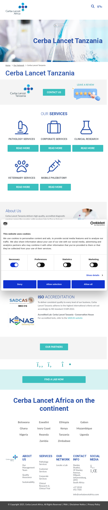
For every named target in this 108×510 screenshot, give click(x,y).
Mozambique (84, 428)
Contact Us (54, 92)
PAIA (65, 504)
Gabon (84, 422)
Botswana (24, 422)
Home (7, 65)
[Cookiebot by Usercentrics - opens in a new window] (92, 224)
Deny (19, 284)
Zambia (44, 441)
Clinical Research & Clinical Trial (44, 486)
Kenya (64, 428)
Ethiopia (64, 422)
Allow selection (54, 284)
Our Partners (54, 346)
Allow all (88, 284)
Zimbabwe (64, 441)
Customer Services (43, 470)
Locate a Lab (62, 465)
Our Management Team (28, 467)
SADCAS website (75, 318)
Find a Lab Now (54, 379)
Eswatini (44, 422)
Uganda (84, 434)
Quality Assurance (27, 476)
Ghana (24, 428)
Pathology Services (43, 463)
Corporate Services (43, 477)
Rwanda (44, 434)
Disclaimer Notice (78, 504)
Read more (23, 148)
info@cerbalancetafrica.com (86, 494)
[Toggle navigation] (99, 6)
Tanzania (64, 434)
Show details (92, 275)
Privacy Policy (94, 504)
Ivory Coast (43, 428)
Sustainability (28, 482)
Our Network (19, 65)
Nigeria (23, 434)
